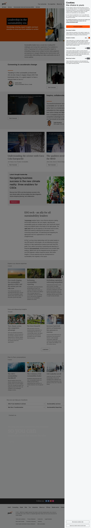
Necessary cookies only (77, 521)
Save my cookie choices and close (78, 525)
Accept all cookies (78, 26)
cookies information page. (72, 22)
